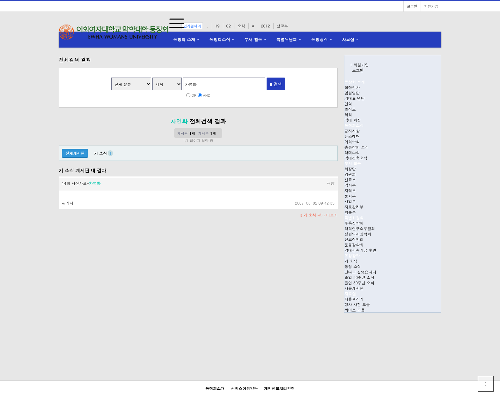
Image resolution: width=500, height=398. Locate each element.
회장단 (350, 168)
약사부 (350, 185)
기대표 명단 (354, 98)
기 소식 (350, 261)
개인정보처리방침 (279, 388)
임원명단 (352, 92)
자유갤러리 (354, 299)
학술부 (350, 212)
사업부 (350, 201)
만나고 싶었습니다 (360, 271)
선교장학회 (354, 239)
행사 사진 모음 (357, 304)
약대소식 (352, 152)
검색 (276, 84)
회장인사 (352, 87)
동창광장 (319, 39)
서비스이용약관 (244, 388)
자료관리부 (354, 206)
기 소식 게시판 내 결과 (82, 170)
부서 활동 (253, 39)
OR (193, 95)
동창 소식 (352, 266)
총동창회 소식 (356, 147)
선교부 (350, 179)
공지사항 (352, 130)
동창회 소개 (184, 39)
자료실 (348, 39)
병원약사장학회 (357, 234)
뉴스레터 (352, 136)
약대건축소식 (355, 158)
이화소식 (352, 141)
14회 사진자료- (81, 183)
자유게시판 (354, 288)
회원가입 (431, 6)
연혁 (348, 103)
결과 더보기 (319, 215)
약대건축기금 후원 (360, 250)
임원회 (350, 174)
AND (206, 95)
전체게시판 (75, 153)
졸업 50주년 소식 (359, 277)
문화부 (350, 196)
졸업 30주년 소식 (359, 282)
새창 (331, 183)
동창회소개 (214, 388)
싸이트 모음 (354, 309)
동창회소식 (220, 39)
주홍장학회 (354, 223)
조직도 (350, 109)
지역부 (350, 190)
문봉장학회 (354, 244)
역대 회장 (352, 120)
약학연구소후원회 (359, 228)
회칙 (348, 114)
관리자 (67, 203)
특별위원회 (286, 39)
